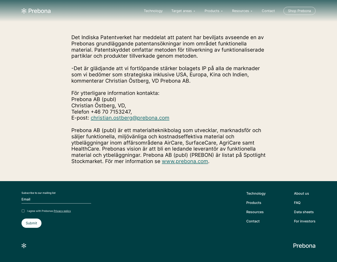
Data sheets (304, 212)
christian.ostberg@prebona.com (130, 118)
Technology (153, 11)
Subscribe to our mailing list (38, 192)
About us (301, 193)
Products (253, 203)
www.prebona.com (185, 161)
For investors (305, 221)
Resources (255, 212)
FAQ (297, 203)
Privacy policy (62, 211)
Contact (268, 11)
